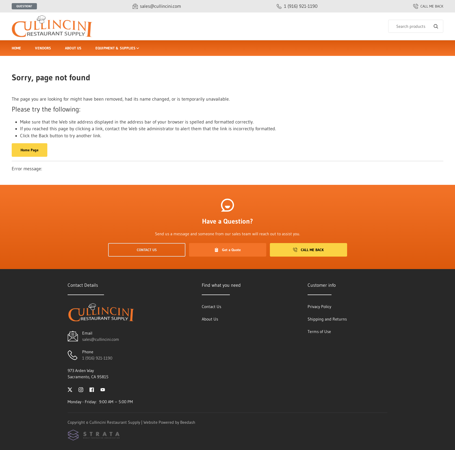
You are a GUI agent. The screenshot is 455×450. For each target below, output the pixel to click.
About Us (73, 48)
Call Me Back (308, 249)
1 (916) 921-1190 (97, 358)
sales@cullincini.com (100, 339)
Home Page (29, 150)
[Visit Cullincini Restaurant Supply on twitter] (70, 389)
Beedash (187, 422)
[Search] (415, 26)
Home (16, 48)
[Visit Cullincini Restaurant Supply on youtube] (102, 389)
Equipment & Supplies (117, 48)
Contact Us (147, 249)
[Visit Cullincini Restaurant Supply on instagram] (81, 389)
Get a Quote (227, 249)
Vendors (43, 48)
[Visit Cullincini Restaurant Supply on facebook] (91, 389)
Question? (24, 6)
